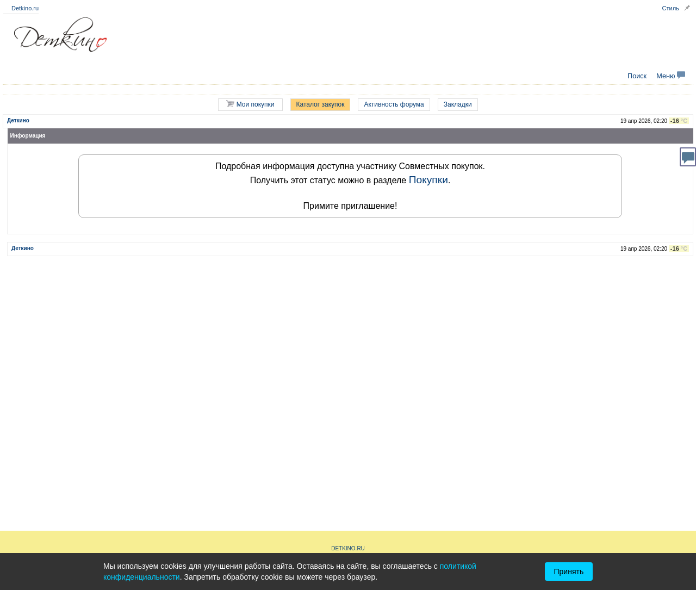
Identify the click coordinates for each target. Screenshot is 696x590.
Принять (569, 571)
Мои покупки (250, 104)
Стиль (670, 8)
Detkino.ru (25, 8)
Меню (670, 76)
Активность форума (394, 104)
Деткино (18, 120)
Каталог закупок (320, 104)
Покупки (428, 179)
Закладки (458, 104)
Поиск (637, 76)
